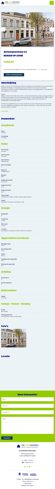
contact (38, 69)
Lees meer (4, 111)
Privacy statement (27, 481)
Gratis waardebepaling (14, 75)
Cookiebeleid (27, 483)
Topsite (31, 485)
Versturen (7, 438)
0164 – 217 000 (27, 460)
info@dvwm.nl (27, 462)
